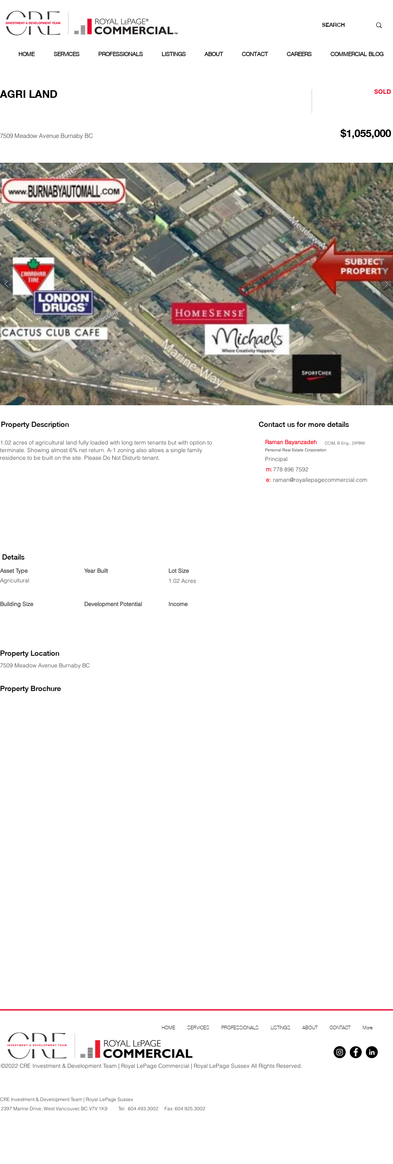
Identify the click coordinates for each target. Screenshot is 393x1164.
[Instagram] (340, 1052)
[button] (196, 284)
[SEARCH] (339, 25)
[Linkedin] (372, 1052)
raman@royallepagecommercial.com (320, 479)
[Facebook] (356, 1052)
